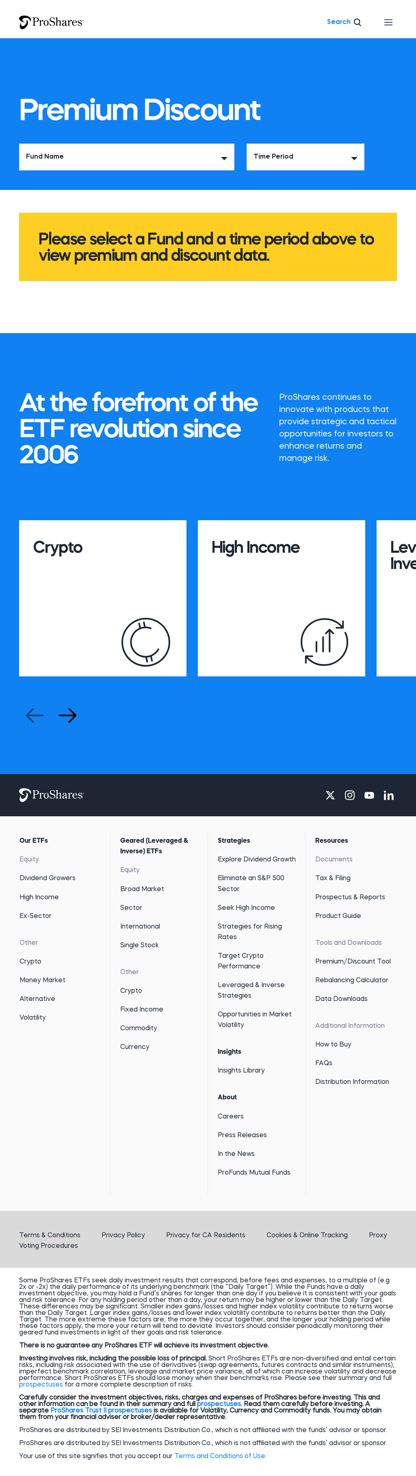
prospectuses (41, 1385)
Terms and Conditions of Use (219, 1456)
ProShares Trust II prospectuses (101, 1411)
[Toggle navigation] (389, 22)
